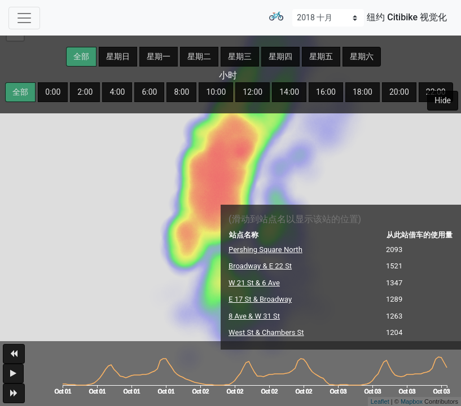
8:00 (181, 91)
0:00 (52, 91)
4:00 (117, 91)
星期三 (240, 56)
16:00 (326, 91)
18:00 (362, 91)
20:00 (399, 91)
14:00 (289, 91)
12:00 (252, 91)
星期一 (158, 56)
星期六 (362, 56)
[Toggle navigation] (24, 18)
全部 (81, 56)
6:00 (149, 91)
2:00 (85, 91)
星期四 (280, 56)
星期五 (321, 56)
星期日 (118, 56)
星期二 (199, 56)
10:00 (216, 91)
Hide (442, 100)
